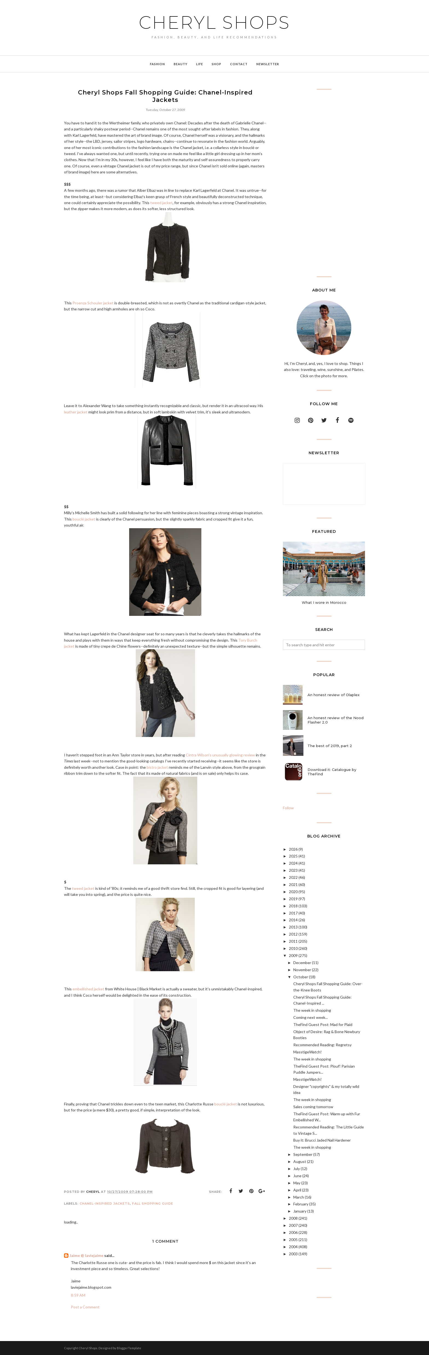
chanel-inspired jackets (105, 1203)
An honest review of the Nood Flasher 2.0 (336, 720)
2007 (293, 1225)
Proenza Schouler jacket (93, 303)
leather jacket (76, 412)
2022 (293, 877)
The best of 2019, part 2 (330, 746)
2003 (293, 1253)
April (297, 1190)
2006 (293, 1232)
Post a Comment (85, 1307)
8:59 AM (78, 1295)
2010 (293, 948)
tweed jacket (161, 202)
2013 (293, 927)
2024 (293, 863)
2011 (293, 941)
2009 (293, 955)
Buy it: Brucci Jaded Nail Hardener (322, 1140)
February (300, 1204)
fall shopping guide (152, 1203)
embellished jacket (88, 989)
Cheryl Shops (214, 22)
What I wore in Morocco (324, 602)
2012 (293, 934)
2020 (293, 891)
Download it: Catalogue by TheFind (332, 771)
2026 (293, 849)
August (299, 1161)
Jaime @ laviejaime (86, 1255)
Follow (288, 807)
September (302, 1154)
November (302, 969)
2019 (293, 898)
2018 (293, 906)
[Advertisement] (324, 183)
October (300, 976)
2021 (293, 884)
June (297, 1175)
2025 (293, 856)
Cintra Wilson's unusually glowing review (220, 755)
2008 (293, 1218)
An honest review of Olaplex (334, 695)
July (296, 1168)
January (299, 1211)
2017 (293, 913)
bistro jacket (157, 767)
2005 (293, 1239)
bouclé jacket (84, 519)
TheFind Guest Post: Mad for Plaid (322, 1024)
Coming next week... (310, 1017)
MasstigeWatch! (307, 1052)
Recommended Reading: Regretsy (322, 1044)
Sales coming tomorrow (313, 1106)
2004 (293, 1246)
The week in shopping (312, 1010)
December (302, 962)
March (298, 1197)
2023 (293, 870)
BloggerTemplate (129, 1348)
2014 (293, 919)
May (296, 1182)
